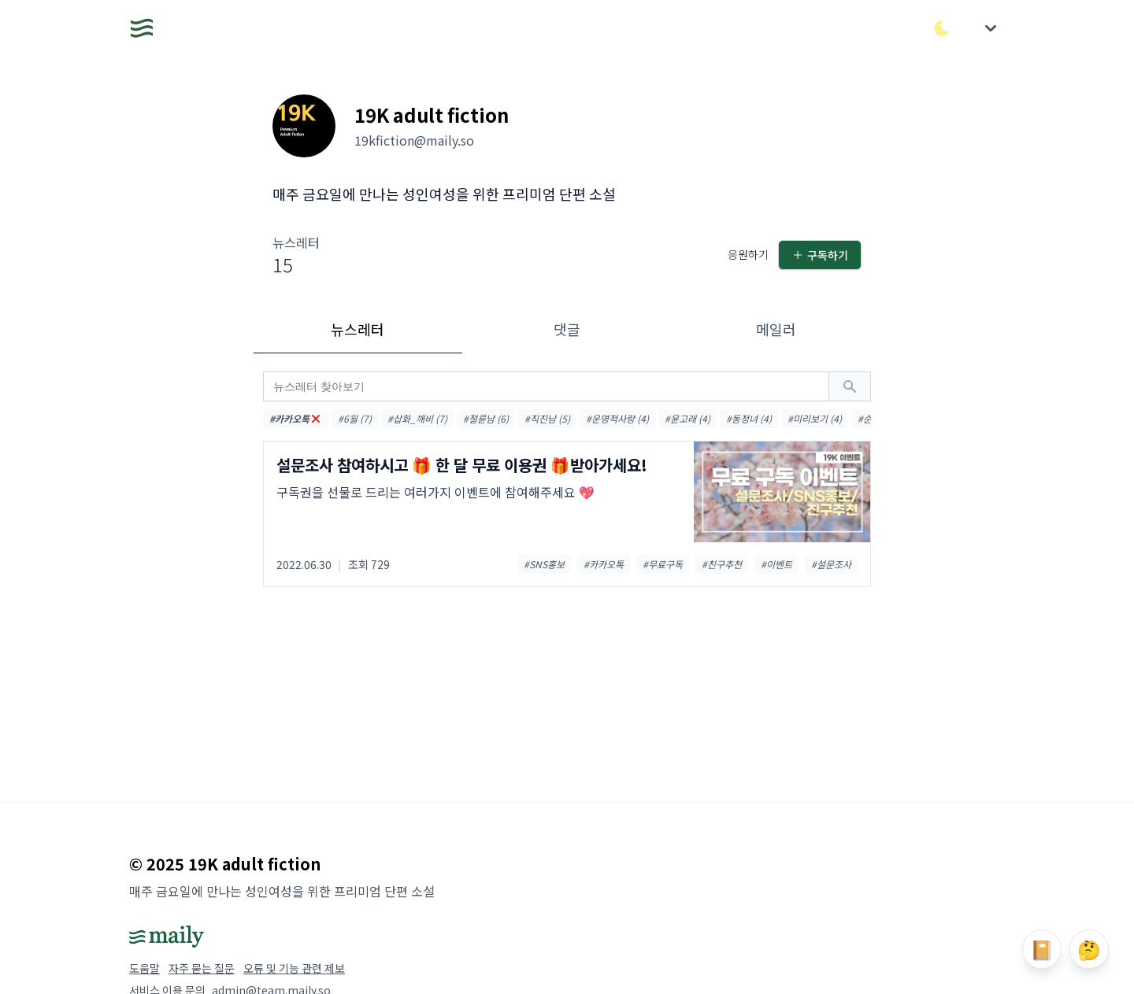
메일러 (776, 329)
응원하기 (748, 254)
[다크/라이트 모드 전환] (941, 28)
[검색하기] (849, 386)
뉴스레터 (357, 329)
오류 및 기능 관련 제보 (294, 968)
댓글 (567, 329)
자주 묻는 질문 (202, 968)
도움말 (144, 968)
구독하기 (819, 255)
